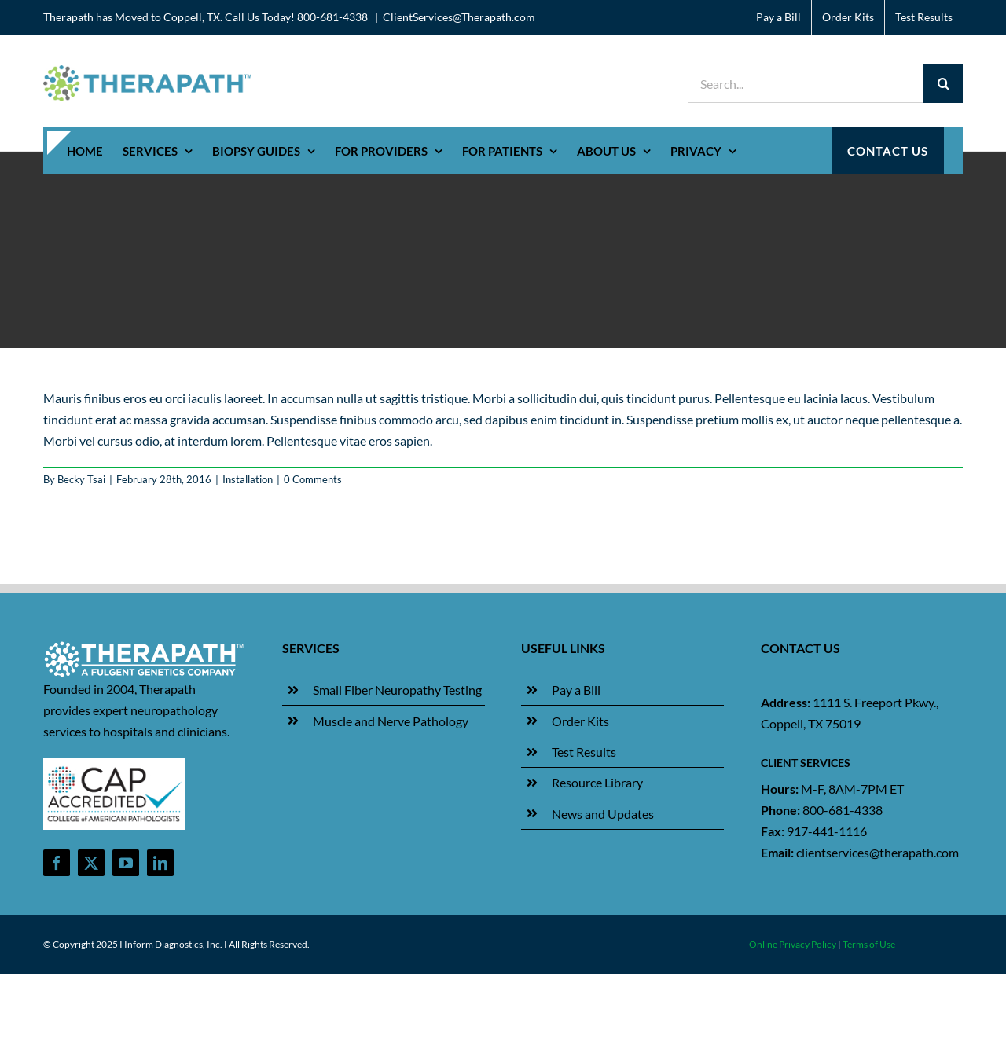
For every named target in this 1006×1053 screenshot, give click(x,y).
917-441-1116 (827, 831)
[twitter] (91, 862)
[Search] (943, 83)
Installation (247, 479)
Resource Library (597, 782)
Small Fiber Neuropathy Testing (397, 689)
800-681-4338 (842, 809)
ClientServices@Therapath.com (459, 17)
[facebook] (56, 862)
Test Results (584, 751)
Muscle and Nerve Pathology (390, 721)
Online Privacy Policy (792, 944)
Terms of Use (869, 944)
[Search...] (805, 83)
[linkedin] (160, 862)
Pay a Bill (576, 689)
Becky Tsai (81, 479)
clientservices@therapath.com (877, 852)
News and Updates (603, 813)
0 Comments (313, 479)
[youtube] (125, 862)
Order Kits (580, 721)
